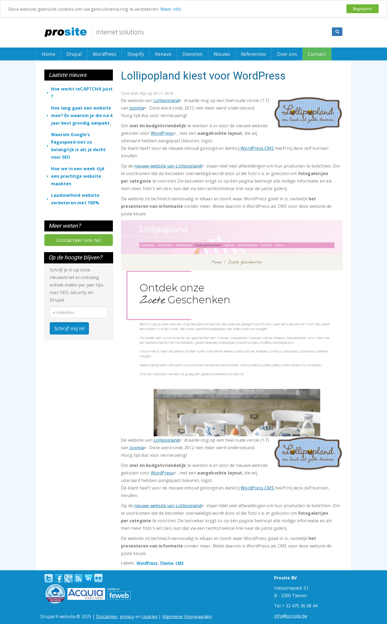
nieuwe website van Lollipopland (169, 166)
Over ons (287, 54)
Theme (166, 562)
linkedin (88, 578)
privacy (127, 616)
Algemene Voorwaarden (187, 616)
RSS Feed (78, 578)
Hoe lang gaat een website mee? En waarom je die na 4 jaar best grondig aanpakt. (81, 115)
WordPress (104, 54)
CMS (179, 562)
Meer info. (171, 9)
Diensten (192, 54)
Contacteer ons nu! (78, 240)
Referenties (253, 54)
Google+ (68, 578)
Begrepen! (362, 9)
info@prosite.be (290, 616)
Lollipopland (168, 100)
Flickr (98, 578)
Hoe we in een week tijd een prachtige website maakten (78, 176)
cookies (149, 616)
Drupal (74, 54)
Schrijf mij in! (69, 328)
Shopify (135, 54)
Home (48, 54)
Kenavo (163, 54)
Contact (317, 54)
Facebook (58, 578)
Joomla (139, 108)
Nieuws (222, 54)
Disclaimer (106, 616)
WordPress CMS (257, 148)
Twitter (48, 578)
